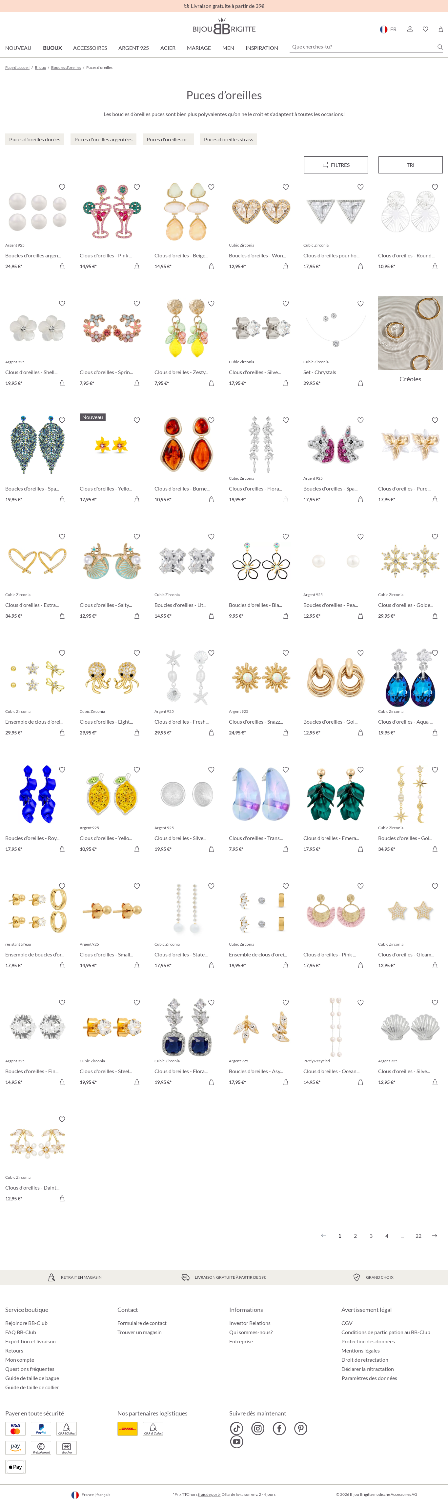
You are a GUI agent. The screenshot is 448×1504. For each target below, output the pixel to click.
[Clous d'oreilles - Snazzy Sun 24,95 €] (261, 693)
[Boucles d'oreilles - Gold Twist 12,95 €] (335, 693)
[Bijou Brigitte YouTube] (236, 1441)
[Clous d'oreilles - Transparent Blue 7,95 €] (261, 810)
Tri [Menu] (411, 165)
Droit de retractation (364, 1359)
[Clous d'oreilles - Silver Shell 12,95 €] (410, 1043)
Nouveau (18, 48)
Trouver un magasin (139, 1332)
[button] (409, 29)
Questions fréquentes (29, 1369)
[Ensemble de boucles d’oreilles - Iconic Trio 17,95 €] (37, 926)
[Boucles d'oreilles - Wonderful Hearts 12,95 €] (261, 227)
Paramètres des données (369, 1378)
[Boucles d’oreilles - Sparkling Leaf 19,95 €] (37, 460)
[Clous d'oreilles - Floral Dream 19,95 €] (261, 460)
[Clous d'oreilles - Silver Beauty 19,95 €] (186, 810)
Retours (14, 1350)
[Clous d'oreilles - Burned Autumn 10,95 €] (186, 460)
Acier (167, 48)
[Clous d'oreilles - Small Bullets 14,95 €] (112, 926)
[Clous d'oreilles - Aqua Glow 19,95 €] (410, 693)
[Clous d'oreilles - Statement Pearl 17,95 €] (186, 926)
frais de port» (209, 1494)
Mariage (199, 48)
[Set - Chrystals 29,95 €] (335, 344)
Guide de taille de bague (32, 1378)
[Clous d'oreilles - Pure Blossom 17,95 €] (410, 460)
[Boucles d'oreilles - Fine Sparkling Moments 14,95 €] (37, 1043)
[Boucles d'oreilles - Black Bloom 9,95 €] (261, 577)
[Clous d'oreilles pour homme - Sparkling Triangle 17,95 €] (335, 227)
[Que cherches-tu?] (366, 46)
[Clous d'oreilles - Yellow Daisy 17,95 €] (112, 460)
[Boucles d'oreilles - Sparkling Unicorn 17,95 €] (335, 460)
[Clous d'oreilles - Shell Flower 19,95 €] (37, 344)
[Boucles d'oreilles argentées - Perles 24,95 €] (37, 227)
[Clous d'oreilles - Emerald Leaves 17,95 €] (335, 810)
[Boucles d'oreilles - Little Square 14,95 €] (186, 577)
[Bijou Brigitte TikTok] (236, 1428)
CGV (347, 1323)
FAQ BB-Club (20, 1332)
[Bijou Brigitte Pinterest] (300, 1428)
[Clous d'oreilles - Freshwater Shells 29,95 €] (186, 693)
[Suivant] (434, 1235)
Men (228, 48)
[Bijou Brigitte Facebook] (279, 1428)
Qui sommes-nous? (251, 1332)
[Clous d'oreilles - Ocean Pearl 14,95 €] (335, 1043)
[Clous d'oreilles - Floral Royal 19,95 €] (186, 1043)
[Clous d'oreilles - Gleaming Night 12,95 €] (410, 926)
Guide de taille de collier (32, 1387)
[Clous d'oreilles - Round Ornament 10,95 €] (410, 227)
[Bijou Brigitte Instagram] (258, 1428)
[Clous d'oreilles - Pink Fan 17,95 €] (335, 926)
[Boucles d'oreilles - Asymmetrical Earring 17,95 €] (261, 1043)
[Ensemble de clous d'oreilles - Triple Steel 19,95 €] (261, 926)
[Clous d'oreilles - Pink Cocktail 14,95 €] (112, 227)
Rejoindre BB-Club (26, 1323)
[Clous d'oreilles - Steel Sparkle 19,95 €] (112, 1043)
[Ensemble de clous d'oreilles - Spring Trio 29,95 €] (37, 693)
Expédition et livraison (30, 1341)
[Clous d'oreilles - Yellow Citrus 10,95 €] (112, 810)
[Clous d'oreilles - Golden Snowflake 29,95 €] (410, 577)
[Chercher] (440, 47)
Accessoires (90, 48)
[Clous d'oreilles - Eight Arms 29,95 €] (112, 693)
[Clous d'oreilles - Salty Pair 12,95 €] (112, 577)
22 (418, 1236)
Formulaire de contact (142, 1323)
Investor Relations (250, 1323)
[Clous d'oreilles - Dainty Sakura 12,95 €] (37, 1160)
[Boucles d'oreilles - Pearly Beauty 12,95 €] (335, 577)
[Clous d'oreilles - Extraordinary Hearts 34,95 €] (37, 577)
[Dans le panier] (62, 266)
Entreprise (241, 1341)
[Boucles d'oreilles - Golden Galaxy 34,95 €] (410, 810)
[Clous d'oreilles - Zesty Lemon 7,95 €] (186, 344)
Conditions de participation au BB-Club (385, 1332)
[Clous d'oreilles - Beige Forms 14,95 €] (186, 227)
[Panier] (440, 29)
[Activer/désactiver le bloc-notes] (62, 187)
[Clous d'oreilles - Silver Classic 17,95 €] (261, 344)
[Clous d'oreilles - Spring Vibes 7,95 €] (112, 344)
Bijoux (52, 48)
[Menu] (336, 164)
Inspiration (262, 48)
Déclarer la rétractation (367, 1369)
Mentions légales (360, 1350)
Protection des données (368, 1341)
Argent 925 (133, 48)
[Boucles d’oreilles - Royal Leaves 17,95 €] (37, 810)
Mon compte (19, 1359)
